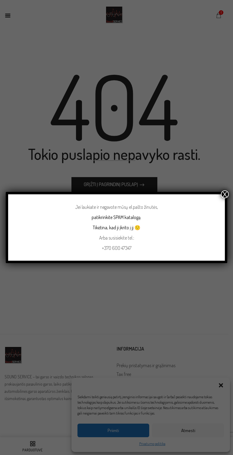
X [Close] (224, 194)
